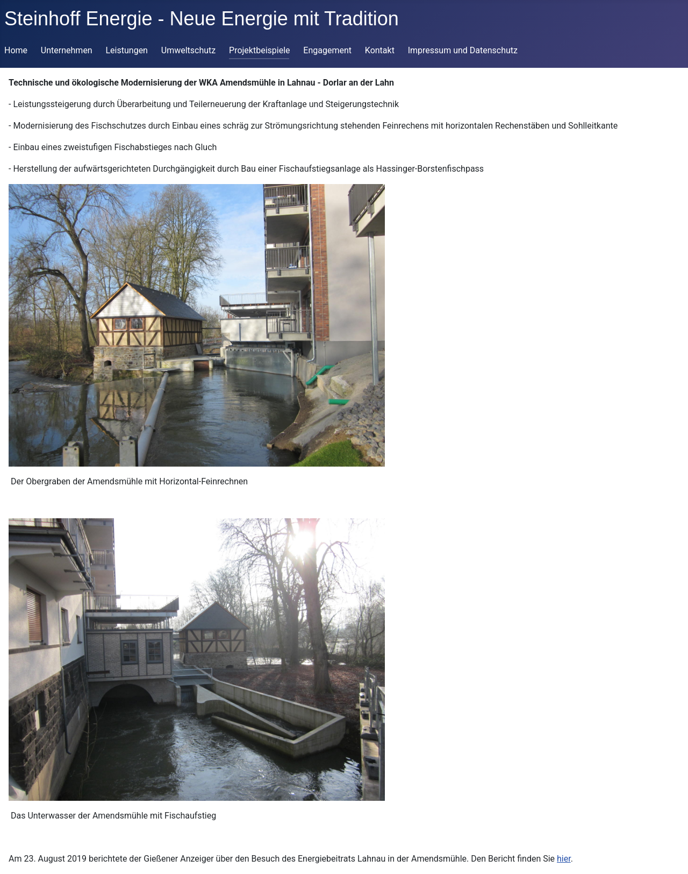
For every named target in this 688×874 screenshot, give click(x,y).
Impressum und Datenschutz (463, 50)
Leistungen (127, 50)
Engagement (327, 50)
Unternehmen (66, 50)
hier (564, 859)
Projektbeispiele (259, 50)
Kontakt (380, 50)
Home (15, 50)
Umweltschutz (188, 50)
